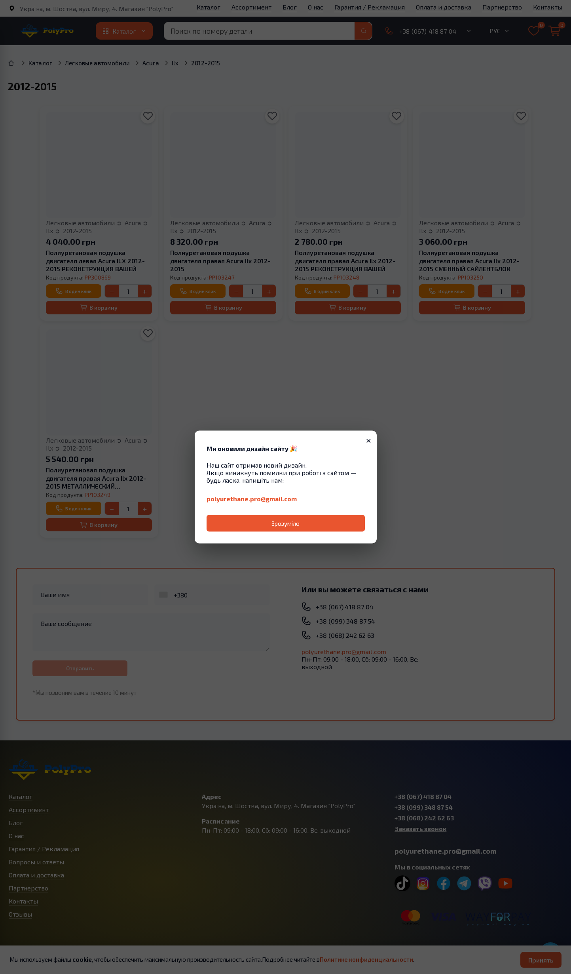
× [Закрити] (368, 440)
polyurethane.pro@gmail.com (252, 498)
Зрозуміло (285, 523)
